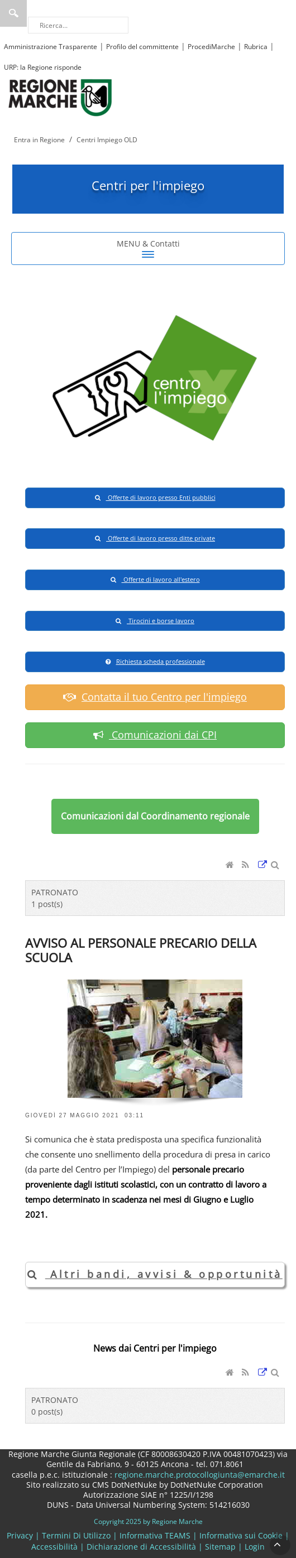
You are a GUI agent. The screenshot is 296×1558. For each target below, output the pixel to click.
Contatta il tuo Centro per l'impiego (155, 696)
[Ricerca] (78, 25)
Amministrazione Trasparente (50, 46)
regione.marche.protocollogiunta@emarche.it (198, 1474)
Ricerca (13, 13)
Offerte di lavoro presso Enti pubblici (155, 497)
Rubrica (256, 46)
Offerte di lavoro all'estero (155, 579)
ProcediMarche (211, 46)
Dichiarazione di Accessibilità (141, 1546)
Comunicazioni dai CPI (155, 734)
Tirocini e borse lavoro (155, 620)
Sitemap (220, 1546)
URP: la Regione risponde (43, 67)
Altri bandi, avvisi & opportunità (155, 1274)
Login (255, 1546)
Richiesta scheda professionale (155, 661)
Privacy (20, 1535)
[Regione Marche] (60, 96)
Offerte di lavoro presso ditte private (155, 538)
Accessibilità (54, 1546)
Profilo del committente (142, 46)
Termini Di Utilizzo (76, 1535)
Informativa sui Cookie (241, 1535)
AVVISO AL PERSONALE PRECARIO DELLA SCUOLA (140, 950)
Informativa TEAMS (155, 1535)
